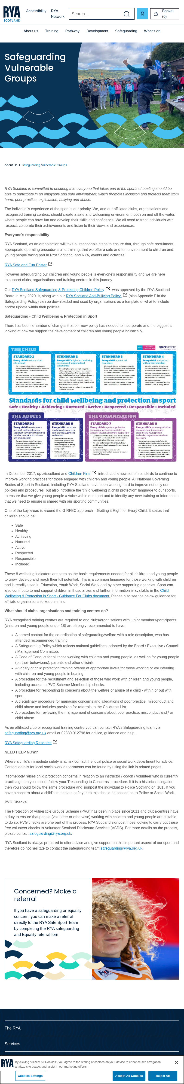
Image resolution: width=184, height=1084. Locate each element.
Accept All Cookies (129, 1076)
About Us (11, 165)
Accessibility (36, 11)
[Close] (177, 1062)
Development (97, 31)
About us (31, 31)
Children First (79, 474)
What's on (152, 31)
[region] (92, 1069)
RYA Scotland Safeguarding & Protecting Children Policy (58, 290)
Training (51, 31)
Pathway (72, 31)
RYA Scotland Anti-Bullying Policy (94, 296)
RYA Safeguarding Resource (28, 743)
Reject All (163, 1076)
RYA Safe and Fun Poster (26, 265)
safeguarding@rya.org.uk (25, 733)
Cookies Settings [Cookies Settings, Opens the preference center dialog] (30, 1076)
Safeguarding (126, 31)
